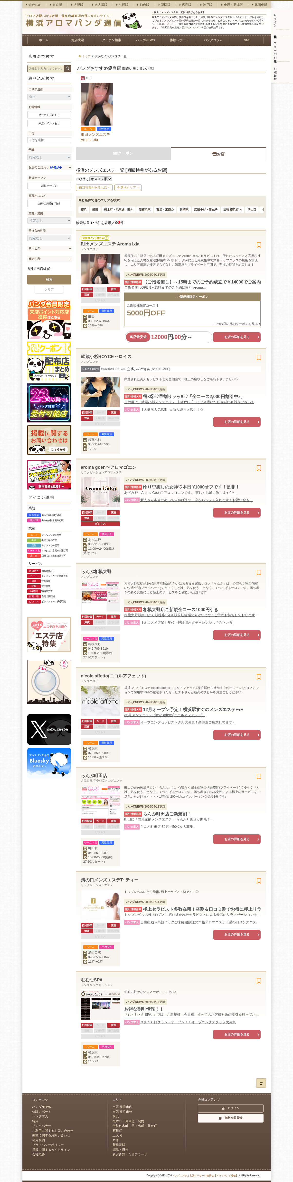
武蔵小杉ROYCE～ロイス (106, 356)
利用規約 (38, 1140)
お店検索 (77, 40)
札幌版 (122, 5)
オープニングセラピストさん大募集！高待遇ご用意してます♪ (187, 722)
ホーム (43, 40)
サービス (34, 248)
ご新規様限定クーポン (192, 297)
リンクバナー (41, 1126)
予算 (31, 150)
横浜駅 (93, 748)
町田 (95, 209)
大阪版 (77, 5)
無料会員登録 (275, 33)
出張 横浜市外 (122, 1112)
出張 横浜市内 (232, 209)
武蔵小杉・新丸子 (205, 209)
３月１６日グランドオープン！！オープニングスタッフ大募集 (188, 1022)
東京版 (56, 5)
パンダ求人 (40, 1116)
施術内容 (34, 259)
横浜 (84, 209)
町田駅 (93, 848)
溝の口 (251, 209)
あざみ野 (94, 540)
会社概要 (38, 1154)
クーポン (123, 153)
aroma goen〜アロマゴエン (108, 467)
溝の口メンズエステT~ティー (110, 880)
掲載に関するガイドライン (51, 1150)
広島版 (185, 5)
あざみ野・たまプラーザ (130, 1154)
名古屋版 (99, 5)
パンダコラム (213, 40)
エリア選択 (35, 89)
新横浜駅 (145, 209)
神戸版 (206, 5)
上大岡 (117, 1135)
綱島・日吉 (120, 1150)
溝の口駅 (94, 952)
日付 (31, 133)
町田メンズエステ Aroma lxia (95, 137)
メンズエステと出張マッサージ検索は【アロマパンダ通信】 (205, 1175)
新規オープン (37, 178)
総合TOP (33, 5)
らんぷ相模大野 (96, 571)
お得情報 (34, 107)
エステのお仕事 (275, 49)
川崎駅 (184, 209)
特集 (35, 1121)
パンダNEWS (145, 40)
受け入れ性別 (37, 231)
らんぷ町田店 (94, 775)
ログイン (275, 19)
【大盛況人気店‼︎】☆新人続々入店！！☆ (171, 409)
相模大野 (94, 644)
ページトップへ (261, 1083)
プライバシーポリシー (48, 1145)
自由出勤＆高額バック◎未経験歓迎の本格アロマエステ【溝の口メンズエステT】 (200, 922)
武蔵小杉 (94, 440)
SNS (247, 40)
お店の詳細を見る (237, 337)
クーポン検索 (111, 40)
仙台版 (143, 5)
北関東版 (259, 5)
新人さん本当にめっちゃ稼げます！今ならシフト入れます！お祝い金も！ (196, 500)
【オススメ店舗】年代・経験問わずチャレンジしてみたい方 (186, 623)
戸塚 (116, 1140)
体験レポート (179, 40)
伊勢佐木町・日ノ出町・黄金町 (135, 1126)
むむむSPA (92, 979)
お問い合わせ (275, 72)
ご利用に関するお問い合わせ (52, 1131)
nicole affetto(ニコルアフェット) (113, 676)
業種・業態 (35, 213)
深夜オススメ (37, 195)
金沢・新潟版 (232, 5)
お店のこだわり (45, 167)
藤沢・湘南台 (165, 209)
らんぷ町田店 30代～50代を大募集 (166, 827)
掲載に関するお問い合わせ (51, 1135)
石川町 (117, 1131)
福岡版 (164, 5)
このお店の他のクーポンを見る (237, 324)
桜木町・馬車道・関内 (118, 209)
